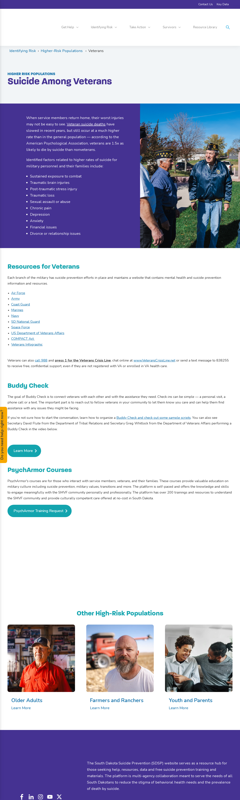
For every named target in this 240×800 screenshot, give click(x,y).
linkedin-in (31, 766)
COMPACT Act (23, 322)
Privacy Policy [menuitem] (155, 783)
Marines (17, 293)
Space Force (20, 310)
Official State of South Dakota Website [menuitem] (191, 783)
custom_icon (59, 766)
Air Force (18, 276)
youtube (50, 766)
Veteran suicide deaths (86, 107)
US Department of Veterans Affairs (37, 316)
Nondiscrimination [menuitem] (115, 783)
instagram (40, 766)
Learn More (21, 691)
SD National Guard (25, 305)
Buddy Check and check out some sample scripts (153, 401)
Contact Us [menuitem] (205, 4)
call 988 (41, 343)
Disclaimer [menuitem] (94, 783)
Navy (15, 299)
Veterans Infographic (27, 328)
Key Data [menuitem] (223, 4)
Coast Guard (20, 288)
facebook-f (22, 766)
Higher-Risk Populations (62, 34)
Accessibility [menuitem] (137, 783)
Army (15, 282)
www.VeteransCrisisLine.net (154, 343)
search (228, 19)
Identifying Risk (22, 34)
